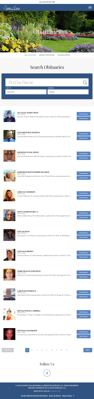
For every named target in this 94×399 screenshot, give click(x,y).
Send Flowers (85, 117)
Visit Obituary (85, 113)
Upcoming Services (63, 55)
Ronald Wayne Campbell (28, 311)
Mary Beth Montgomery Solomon (33, 172)
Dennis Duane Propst (27, 331)
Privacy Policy (67, 396)
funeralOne (55, 391)
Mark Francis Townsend (29, 271)
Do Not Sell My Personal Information (34, 396)
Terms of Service (55, 396)
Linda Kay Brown (25, 251)
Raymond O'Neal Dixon (28, 152)
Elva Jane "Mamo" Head (27, 113)
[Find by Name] (43, 82)
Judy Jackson (23, 232)
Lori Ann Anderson (26, 192)
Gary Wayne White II (26, 291)
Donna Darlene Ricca (27, 212)
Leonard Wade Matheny (28, 132)
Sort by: (8, 88)
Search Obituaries (30, 55)
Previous (7, 350)
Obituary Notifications (46, 55)
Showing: (51, 88)
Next (88, 350)
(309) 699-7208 (50, 2)
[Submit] (85, 82)
